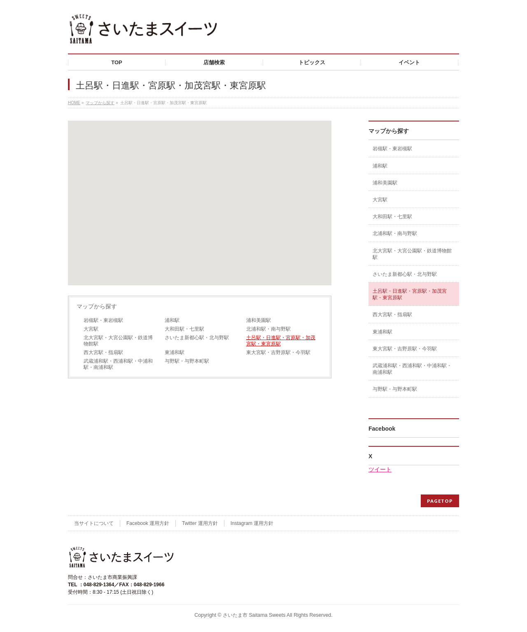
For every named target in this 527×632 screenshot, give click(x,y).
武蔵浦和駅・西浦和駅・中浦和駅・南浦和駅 (118, 364)
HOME (74, 102)
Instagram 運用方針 (252, 523)
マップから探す (100, 102)
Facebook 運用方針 (147, 523)
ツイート (380, 469)
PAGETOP (440, 501)
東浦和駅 (174, 352)
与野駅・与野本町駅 (187, 361)
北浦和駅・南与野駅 (268, 329)
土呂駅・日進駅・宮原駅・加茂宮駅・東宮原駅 (280, 341)
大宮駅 (91, 329)
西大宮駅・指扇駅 (103, 352)
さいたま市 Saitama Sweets (254, 615)
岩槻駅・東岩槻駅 (103, 320)
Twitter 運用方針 (200, 523)
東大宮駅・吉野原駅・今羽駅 (278, 352)
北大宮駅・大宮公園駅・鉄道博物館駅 (118, 341)
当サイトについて (94, 523)
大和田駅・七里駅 (184, 329)
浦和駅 (172, 320)
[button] (199, 195)
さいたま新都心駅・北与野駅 (197, 337)
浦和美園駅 (258, 320)
